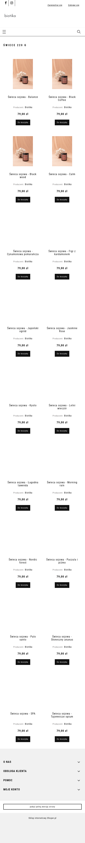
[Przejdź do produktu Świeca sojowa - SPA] (23, 691)
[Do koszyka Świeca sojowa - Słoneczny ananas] (62, 662)
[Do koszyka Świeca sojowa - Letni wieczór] (62, 431)
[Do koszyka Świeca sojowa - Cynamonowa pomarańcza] (23, 276)
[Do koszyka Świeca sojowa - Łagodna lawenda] (23, 508)
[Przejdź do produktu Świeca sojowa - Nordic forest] (23, 537)
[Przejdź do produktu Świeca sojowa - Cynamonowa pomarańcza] (23, 228)
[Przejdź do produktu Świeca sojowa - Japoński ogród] (23, 305)
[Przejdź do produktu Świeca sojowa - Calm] (62, 151)
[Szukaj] (79, 31)
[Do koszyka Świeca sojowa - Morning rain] (62, 508)
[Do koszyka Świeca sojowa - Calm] (62, 199)
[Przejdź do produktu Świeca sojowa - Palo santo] (23, 614)
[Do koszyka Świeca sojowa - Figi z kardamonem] (62, 276)
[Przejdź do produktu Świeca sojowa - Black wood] (23, 151)
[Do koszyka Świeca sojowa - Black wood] (23, 199)
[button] (4, 31)
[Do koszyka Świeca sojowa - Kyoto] (23, 431)
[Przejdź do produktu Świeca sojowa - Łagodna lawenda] (23, 459)
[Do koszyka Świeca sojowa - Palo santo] (23, 662)
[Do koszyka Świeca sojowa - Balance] (23, 122)
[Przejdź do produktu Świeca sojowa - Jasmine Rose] (62, 305)
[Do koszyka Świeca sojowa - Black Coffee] (62, 122)
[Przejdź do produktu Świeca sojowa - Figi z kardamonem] (62, 228)
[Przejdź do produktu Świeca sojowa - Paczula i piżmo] (62, 537)
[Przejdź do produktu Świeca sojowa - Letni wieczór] (62, 382)
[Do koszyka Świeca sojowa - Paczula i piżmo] (62, 585)
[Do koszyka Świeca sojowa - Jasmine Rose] (62, 354)
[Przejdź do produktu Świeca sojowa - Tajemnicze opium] (62, 691)
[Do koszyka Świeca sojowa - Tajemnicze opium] (62, 739)
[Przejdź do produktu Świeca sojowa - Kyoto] (23, 382)
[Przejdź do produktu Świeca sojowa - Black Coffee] (62, 74)
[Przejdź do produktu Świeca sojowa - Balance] (23, 74)
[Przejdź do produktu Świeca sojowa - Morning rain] (62, 459)
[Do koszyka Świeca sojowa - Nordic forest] (23, 585)
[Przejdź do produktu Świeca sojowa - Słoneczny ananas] (62, 614)
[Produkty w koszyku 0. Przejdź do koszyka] (78, 17)
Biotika (28, 107)
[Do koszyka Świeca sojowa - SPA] (23, 739)
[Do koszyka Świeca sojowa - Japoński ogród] (23, 354)
